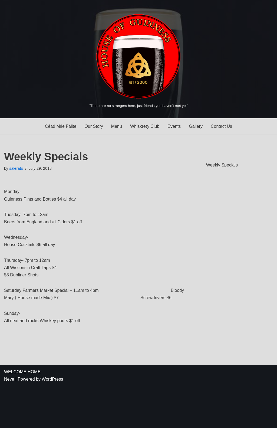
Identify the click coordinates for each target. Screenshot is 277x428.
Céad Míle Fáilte (61, 126)
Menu (116, 126)
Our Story (93, 126)
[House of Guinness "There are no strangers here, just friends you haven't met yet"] (138, 59)
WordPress (52, 379)
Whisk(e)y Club (144, 126)
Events (174, 126)
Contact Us (221, 126)
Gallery (196, 126)
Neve (9, 379)
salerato (16, 168)
